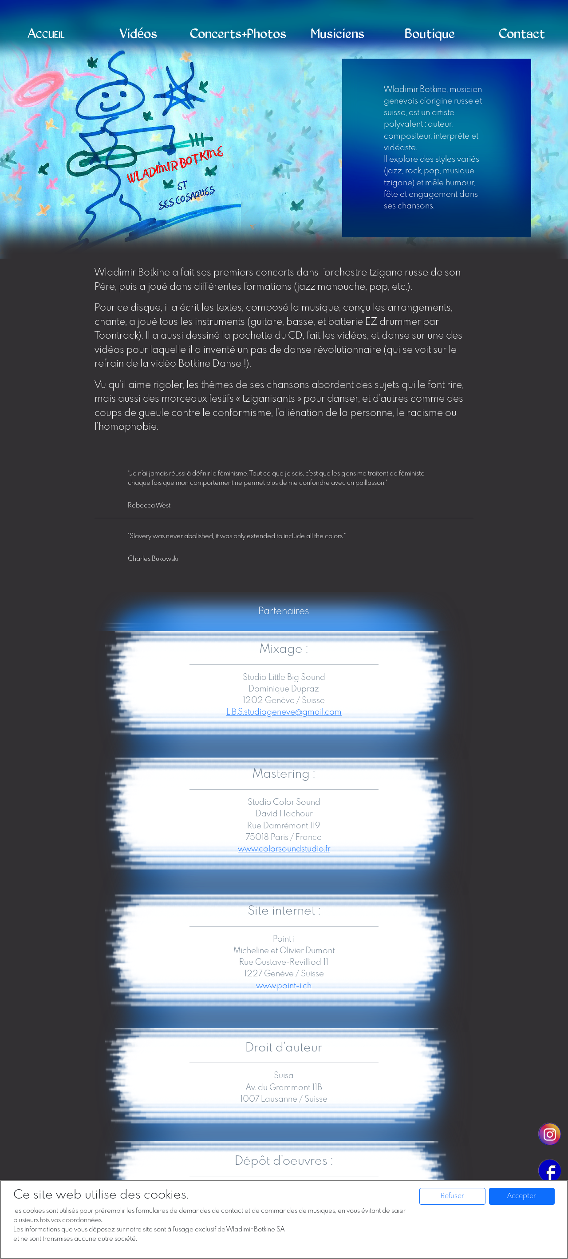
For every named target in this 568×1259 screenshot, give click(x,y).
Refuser (452, 1196)
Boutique (430, 34)
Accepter (521, 1196)
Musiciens (337, 34)
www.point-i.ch (284, 986)
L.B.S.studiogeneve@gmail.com (284, 712)
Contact (522, 34)
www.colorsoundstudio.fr (284, 849)
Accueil (46, 34)
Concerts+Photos (238, 34)
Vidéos (138, 34)
